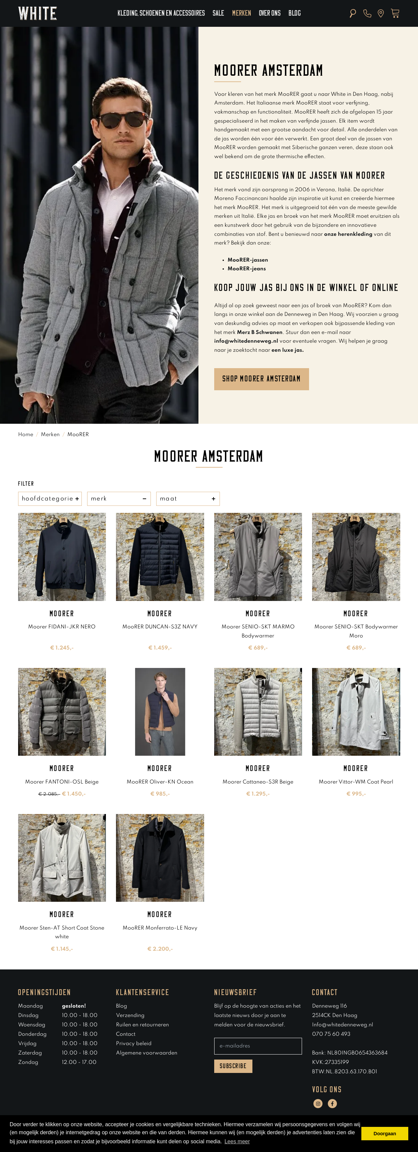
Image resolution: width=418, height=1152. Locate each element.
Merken (241, 13)
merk (119, 499)
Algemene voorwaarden (146, 1053)
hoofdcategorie (50, 499)
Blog (295, 13)
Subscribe (233, 1066)
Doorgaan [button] (385, 1133)
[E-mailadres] (258, 1046)
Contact (125, 1034)
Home (25, 434)
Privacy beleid (134, 1043)
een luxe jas (287, 350)
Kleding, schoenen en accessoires (161, 13)
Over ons (270, 13)
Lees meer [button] (237, 1141)
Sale (218, 13)
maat (188, 499)
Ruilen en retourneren (142, 1025)
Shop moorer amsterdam (262, 379)
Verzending (130, 1015)
